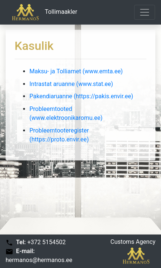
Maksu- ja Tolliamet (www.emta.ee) (76, 71)
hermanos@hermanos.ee (39, 260)
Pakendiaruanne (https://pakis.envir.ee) (81, 96)
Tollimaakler (41, 12)
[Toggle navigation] (144, 12)
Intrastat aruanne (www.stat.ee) (71, 83)
